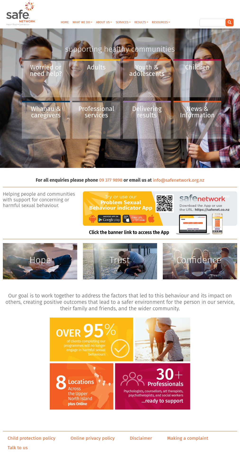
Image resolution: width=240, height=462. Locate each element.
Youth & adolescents (146, 71)
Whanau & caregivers (46, 112)
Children (197, 67)
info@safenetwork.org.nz (178, 180)
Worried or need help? (46, 71)
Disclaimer (141, 438)
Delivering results (147, 112)
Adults (96, 67)
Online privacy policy (93, 438)
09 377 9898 (110, 180)
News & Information (197, 112)
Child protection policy (31, 438)
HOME (65, 22)
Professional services (96, 112)
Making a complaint (187, 438)
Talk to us (18, 447)
